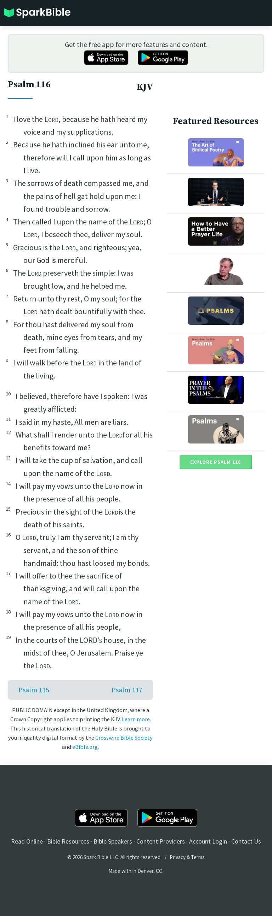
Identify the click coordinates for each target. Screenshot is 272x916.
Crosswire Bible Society (124, 737)
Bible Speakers (113, 841)
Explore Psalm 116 (215, 462)
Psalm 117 (127, 689)
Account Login (208, 841)
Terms (198, 857)
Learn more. (136, 719)
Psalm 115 (33, 689)
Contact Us (246, 841)
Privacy (178, 857)
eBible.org (85, 746)
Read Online (27, 841)
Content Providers (160, 841)
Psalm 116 (29, 84)
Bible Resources (68, 841)
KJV (145, 87)
